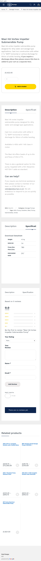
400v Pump (17, 210)
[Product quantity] (11, 79)
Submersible (9, 212)
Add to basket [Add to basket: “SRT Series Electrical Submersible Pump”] (17, 532)
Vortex (16, 212)
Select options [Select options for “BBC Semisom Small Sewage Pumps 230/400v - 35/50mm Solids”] (36, 465)
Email (8, 373)
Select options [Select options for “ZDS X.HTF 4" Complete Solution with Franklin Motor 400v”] (17, 465)
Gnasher (24, 210)
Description (11, 110)
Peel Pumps (5, 554)
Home (3, 9)
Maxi (29, 210)
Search (30, 5)
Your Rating (9, 337)
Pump (33, 210)
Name (8, 363)
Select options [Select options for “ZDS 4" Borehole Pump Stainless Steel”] (17, 494)
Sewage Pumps (14, 9)
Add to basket (22, 86)
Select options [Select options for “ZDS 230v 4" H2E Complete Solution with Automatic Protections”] (36, 494)
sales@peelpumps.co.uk (14, 189)
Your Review (8, 347)
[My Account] (34, 4)
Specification (32, 110)
